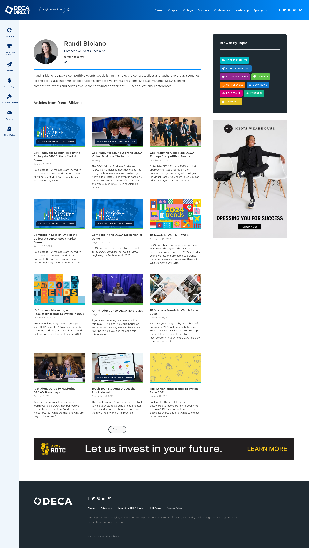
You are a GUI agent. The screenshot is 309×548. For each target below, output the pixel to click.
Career (159, 10)
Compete (203, 10)
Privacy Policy (174, 508)
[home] (17, 10)
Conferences (222, 10)
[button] (52, 10)
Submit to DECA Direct (131, 508)
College (188, 10)
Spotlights (260, 10)
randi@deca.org (74, 57)
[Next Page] (117, 429)
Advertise (106, 508)
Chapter (173, 10)
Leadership (242, 10)
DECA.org (155, 508)
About (91, 508)
